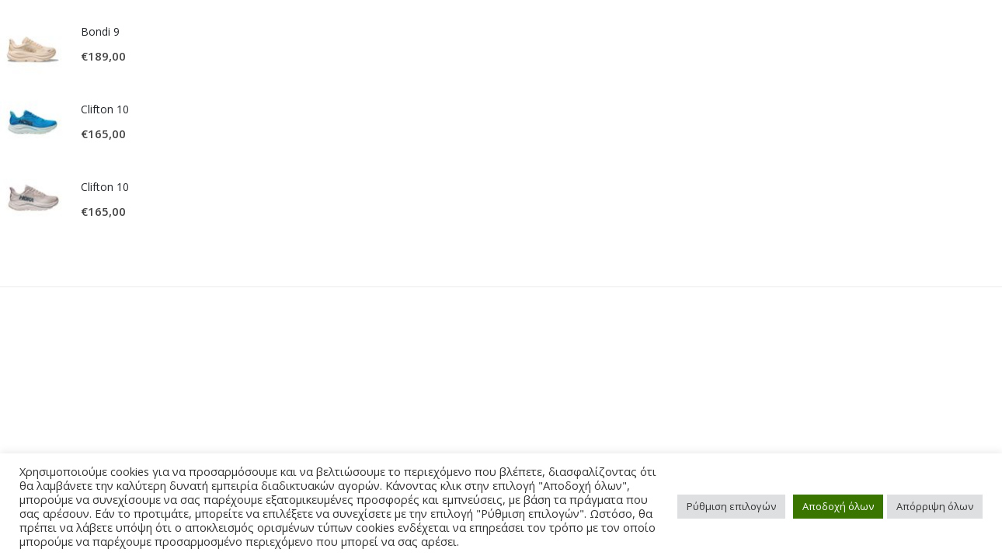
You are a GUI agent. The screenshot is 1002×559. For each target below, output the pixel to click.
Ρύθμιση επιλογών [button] (731, 506)
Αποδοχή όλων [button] (838, 506)
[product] (32, 44)
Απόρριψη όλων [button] (934, 506)
